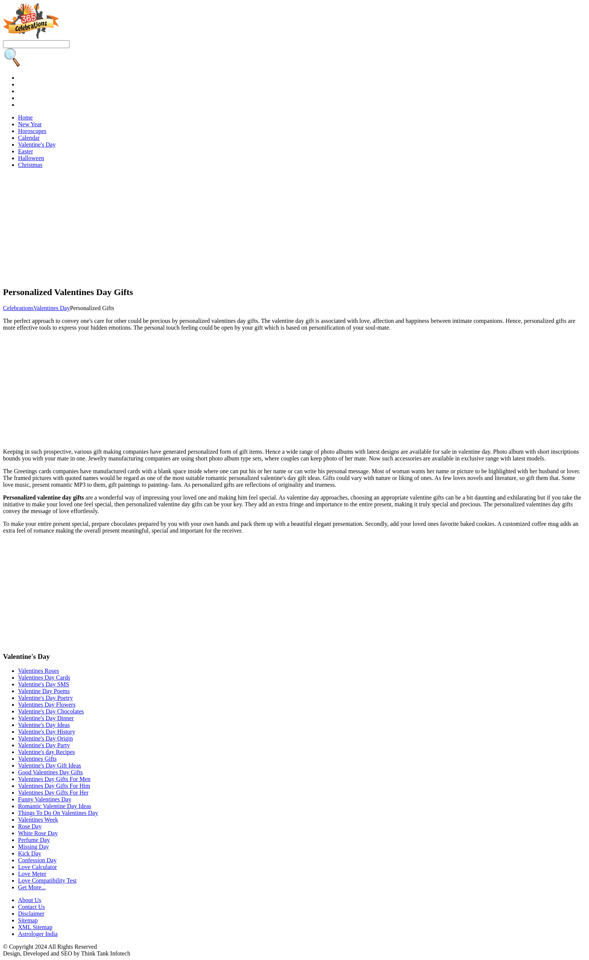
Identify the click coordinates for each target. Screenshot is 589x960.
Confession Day (37, 860)
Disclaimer (31, 913)
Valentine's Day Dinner (46, 718)
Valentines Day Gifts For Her (53, 792)
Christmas (30, 165)
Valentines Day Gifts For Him (54, 786)
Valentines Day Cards (44, 677)
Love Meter (32, 874)
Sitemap (28, 920)
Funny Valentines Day (44, 799)
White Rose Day (38, 833)
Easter (25, 151)
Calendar (29, 138)
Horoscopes (32, 131)
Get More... (32, 887)
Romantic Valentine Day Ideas (54, 806)
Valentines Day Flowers (47, 704)
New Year (30, 124)
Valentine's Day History (46, 731)
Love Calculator (37, 867)
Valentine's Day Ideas (44, 725)
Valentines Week (38, 819)
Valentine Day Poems (44, 691)
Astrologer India (37, 934)
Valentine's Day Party (44, 745)
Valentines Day (51, 308)
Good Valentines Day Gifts (50, 772)
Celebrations (18, 308)
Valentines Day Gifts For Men (54, 779)
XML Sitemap (35, 927)
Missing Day (33, 846)
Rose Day (30, 826)
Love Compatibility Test (47, 880)
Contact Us (31, 907)
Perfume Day (34, 840)
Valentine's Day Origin (45, 738)
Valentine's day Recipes (46, 752)
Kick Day (29, 853)
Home (25, 117)
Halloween (31, 158)
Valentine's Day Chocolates (51, 711)
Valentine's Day (37, 144)
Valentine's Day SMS (43, 684)
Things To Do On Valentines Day (58, 813)
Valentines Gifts (37, 759)
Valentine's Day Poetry (45, 698)
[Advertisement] (228, 227)
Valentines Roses (38, 671)
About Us (29, 900)
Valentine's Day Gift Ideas (49, 765)
